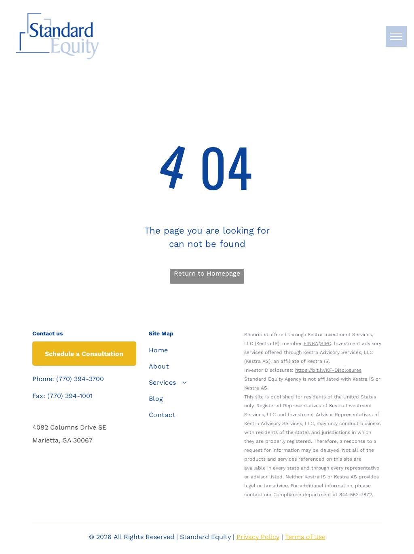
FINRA (311, 343)
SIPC (325, 343)
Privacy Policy (258, 537)
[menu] (396, 36)
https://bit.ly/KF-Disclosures (328, 370)
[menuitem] (188, 350)
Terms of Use (305, 537)
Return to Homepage (207, 273)
